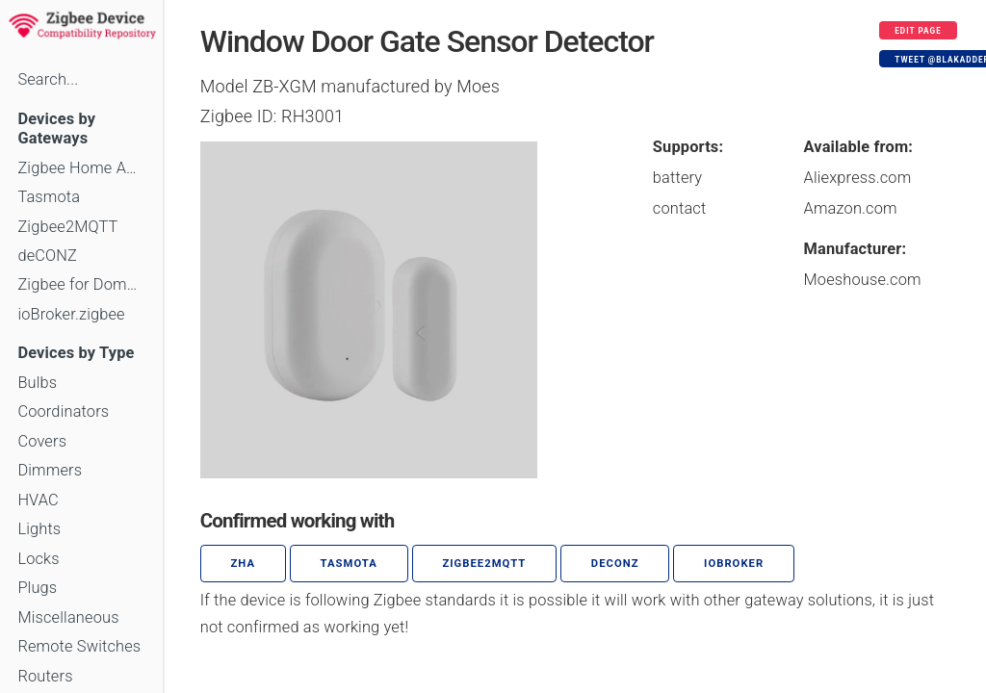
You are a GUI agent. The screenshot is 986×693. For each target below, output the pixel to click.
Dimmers (49, 470)
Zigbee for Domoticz (80, 284)
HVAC (38, 500)
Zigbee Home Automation (80, 168)
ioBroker (734, 563)
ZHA (243, 563)
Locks (38, 559)
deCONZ (47, 255)
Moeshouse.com (862, 279)
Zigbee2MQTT (67, 227)
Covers (41, 441)
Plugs (37, 587)
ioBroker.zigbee (70, 314)
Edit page (918, 31)
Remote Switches (79, 646)
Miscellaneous (67, 617)
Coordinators (63, 411)
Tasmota (48, 197)
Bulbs (37, 382)
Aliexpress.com (858, 177)
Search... (47, 79)
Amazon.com (850, 208)
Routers (44, 676)
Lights (39, 529)
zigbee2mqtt (484, 563)
